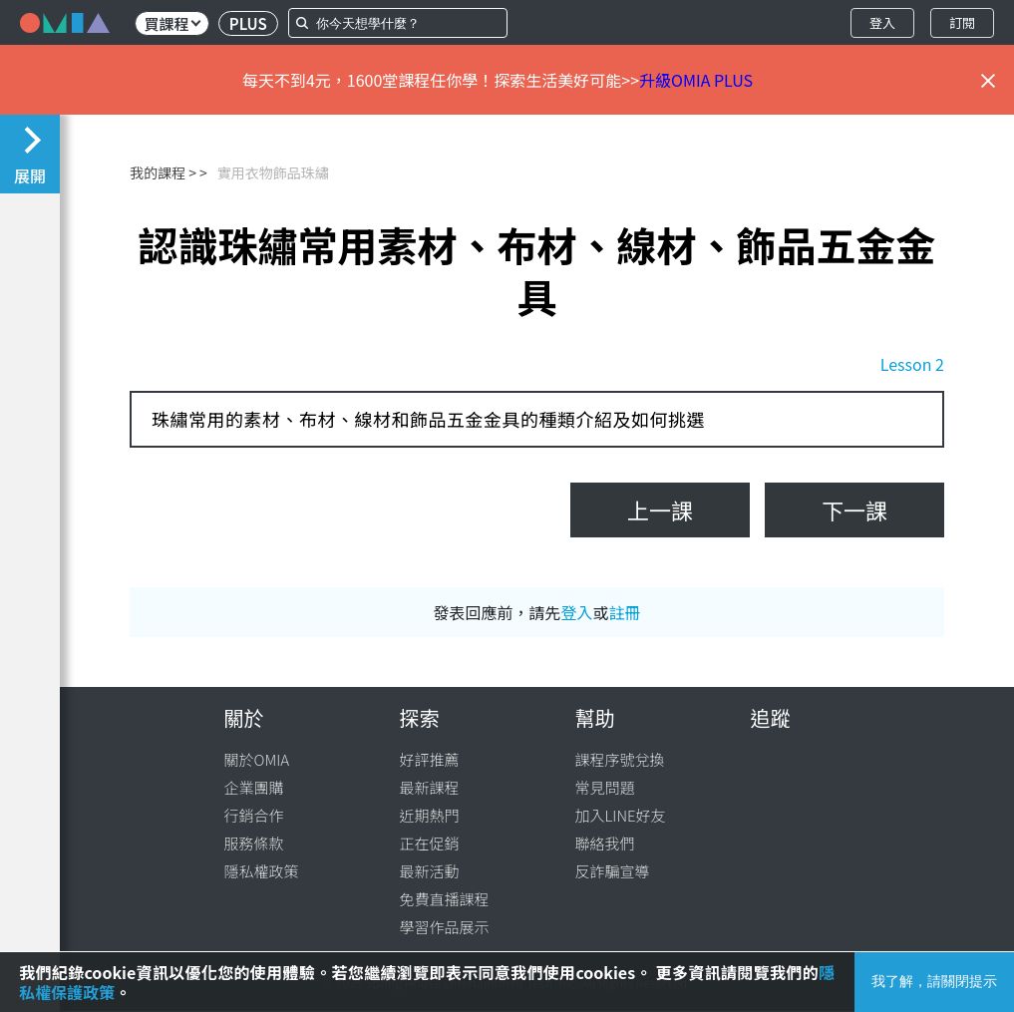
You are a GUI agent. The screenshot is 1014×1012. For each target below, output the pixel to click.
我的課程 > (163, 172)
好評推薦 (430, 759)
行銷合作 (254, 815)
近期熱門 (430, 815)
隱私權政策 (261, 870)
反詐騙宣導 (612, 870)
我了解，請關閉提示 (934, 981)
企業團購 (254, 787)
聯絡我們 (605, 843)
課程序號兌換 (620, 759)
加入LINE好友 (620, 815)
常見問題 (605, 787)
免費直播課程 (445, 898)
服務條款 (254, 843)
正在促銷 (430, 843)
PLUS (248, 23)
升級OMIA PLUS (696, 80)
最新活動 (430, 870)
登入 (882, 22)
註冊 (625, 612)
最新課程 (430, 787)
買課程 (172, 23)
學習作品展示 (445, 926)
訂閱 (962, 22)
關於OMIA (257, 759)
